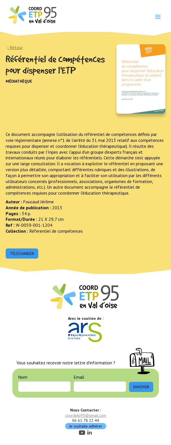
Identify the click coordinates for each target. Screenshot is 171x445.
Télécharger (22, 253)
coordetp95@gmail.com (85, 415)
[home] (32, 14)
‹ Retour (15, 47)
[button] (157, 17)
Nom (22, 377)
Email (79, 377)
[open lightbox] (140, 79)
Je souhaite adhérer (85, 426)
